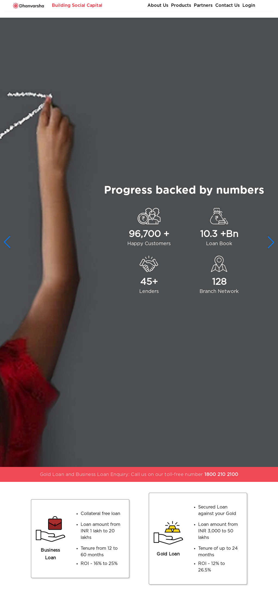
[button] (271, 242)
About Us (157, 5)
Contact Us (227, 5)
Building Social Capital (77, 5)
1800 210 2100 (221, 474)
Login (248, 5)
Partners (203, 5)
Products (181, 5)
